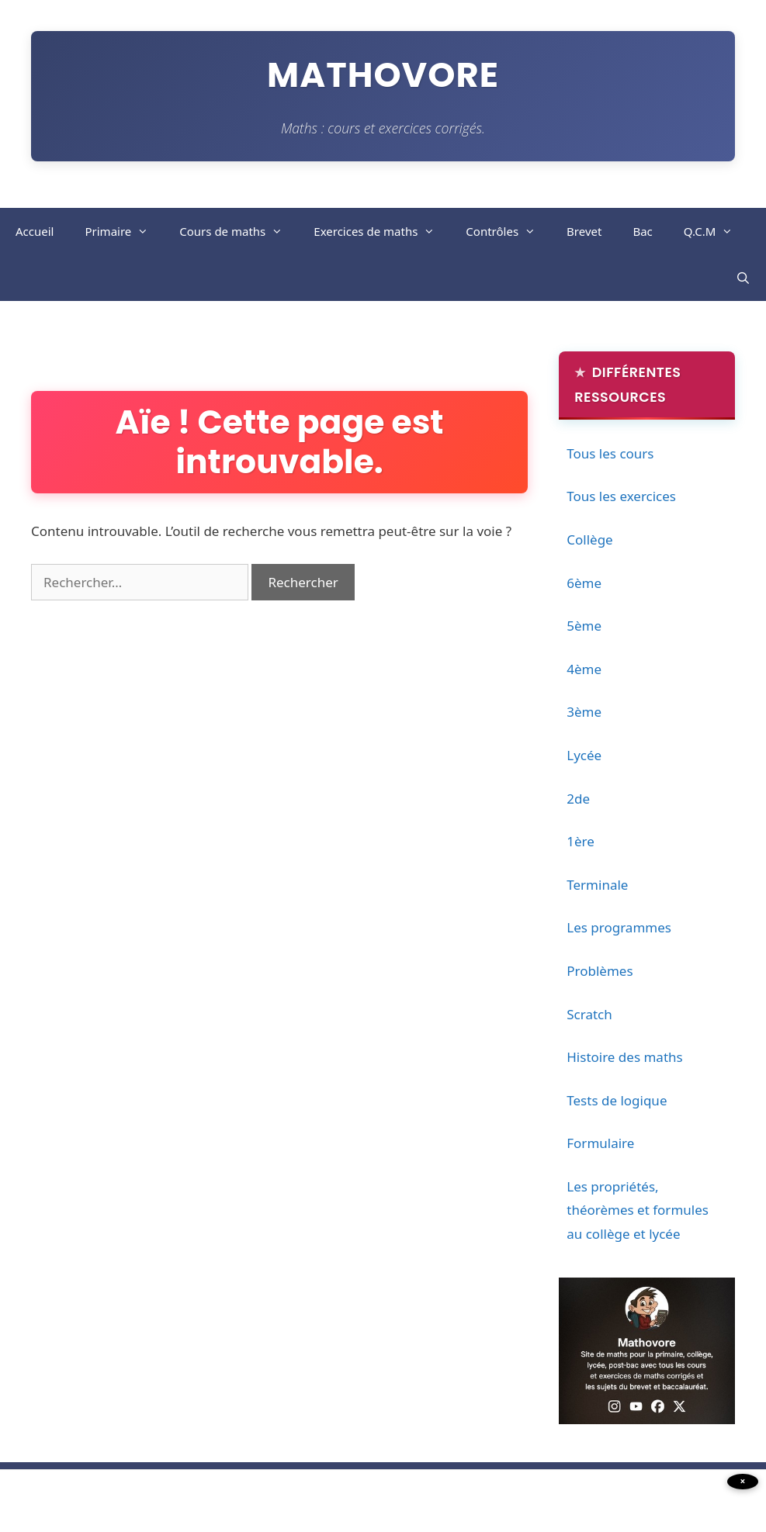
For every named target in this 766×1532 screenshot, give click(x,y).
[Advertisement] (132, 1497)
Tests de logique (617, 1100)
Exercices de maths (382, 231)
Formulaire (600, 1143)
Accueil (35, 231)
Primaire (124, 231)
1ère (580, 841)
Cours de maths (238, 231)
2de (578, 798)
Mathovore (383, 74)
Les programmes (619, 927)
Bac (642, 231)
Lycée (584, 755)
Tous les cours (610, 453)
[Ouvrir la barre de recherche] (743, 277)
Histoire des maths (624, 1057)
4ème (584, 669)
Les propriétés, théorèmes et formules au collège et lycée (638, 1210)
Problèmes (600, 971)
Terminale (597, 885)
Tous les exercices (621, 496)
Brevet (584, 231)
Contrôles (508, 231)
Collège (589, 539)
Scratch (589, 1014)
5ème (584, 626)
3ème (584, 712)
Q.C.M (716, 231)
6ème (584, 583)
